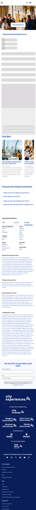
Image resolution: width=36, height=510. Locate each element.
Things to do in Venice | (14, 284)
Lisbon (21, 249)
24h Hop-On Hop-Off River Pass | (25, 315)
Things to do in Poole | (19, 282)
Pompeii (21, 236)
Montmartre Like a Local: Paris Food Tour (12, 274)
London (4, 228)
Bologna (21, 228)
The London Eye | (20, 295)
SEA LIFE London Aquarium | (8, 295)
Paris (3, 239)
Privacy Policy (5, 509)
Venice (21, 239)
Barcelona (5, 244)
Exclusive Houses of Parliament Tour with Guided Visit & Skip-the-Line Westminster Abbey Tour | (17, 321)
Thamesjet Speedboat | (8, 297)
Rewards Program (7, 494)
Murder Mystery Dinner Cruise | (22, 323)
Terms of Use (5, 506)
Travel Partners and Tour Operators (11, 497)
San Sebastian (6, 248)
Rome (21, 237)
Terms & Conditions (7, 504)
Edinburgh (5, 232)
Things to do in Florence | (8, 286)
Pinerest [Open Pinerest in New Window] (20, 457)
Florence (21, 230)
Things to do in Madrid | (21, 286)
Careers (4, 469)
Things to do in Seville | (25, 284)
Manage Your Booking (7, 492)
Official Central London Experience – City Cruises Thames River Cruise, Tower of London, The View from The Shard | (18, 331)
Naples (21, 234)
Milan (20, 232)
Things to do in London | (8, 282)
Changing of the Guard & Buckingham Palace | (14, 325)
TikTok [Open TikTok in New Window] (29, 457)
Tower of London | (28, 295)
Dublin (21, 244)
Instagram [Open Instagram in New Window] (11, 457)
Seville (3, 250)
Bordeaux (4, 238)
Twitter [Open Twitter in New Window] (16, 457)
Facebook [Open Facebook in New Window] (7, 457)
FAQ (3, 484)
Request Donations (7, 477)
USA (3, 222)
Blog (3, 475)
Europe (27, 222)
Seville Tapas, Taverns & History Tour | (11, 302)
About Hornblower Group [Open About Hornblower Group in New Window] (8, 467)
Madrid (4, 246)
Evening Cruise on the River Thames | (11, 316)
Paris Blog (6, 136)
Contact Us (5, 487)
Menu (1, 2)
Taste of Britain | (30, 325)
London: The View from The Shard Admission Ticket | (15, 326)
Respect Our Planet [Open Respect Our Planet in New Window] (7, 472)
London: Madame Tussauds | (9, 315)
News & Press (5, 489)
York (3, 230)
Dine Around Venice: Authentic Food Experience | (18, 340)
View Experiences (18, 25)
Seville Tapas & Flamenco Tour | (25, 300)
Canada (16, 222)
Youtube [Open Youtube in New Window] (24, 457)
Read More (5, 176)
